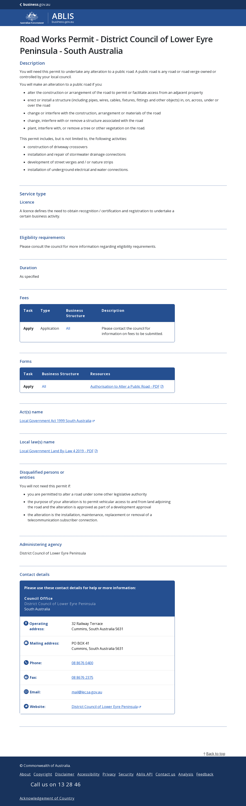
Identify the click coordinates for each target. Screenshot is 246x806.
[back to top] (123, 761)
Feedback (205, 781)
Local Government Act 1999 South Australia (57, 420)
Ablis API (144, 781)
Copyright (43, 781)
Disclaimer (64, 781)
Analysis (186, 781)
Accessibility (88, 781)
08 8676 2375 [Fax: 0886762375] (82, 677)
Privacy (109, 781)
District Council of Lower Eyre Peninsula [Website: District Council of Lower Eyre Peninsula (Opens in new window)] (106, 706)
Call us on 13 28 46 (56, 791)
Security (126, 781)
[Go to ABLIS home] (47, 17)
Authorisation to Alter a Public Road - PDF (126, 386)
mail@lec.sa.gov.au (87, 692)
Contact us (165, 781)
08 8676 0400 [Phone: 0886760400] (82, 662)
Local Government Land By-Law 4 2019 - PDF (58, 450)
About (25, 781)
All (68, 328)
